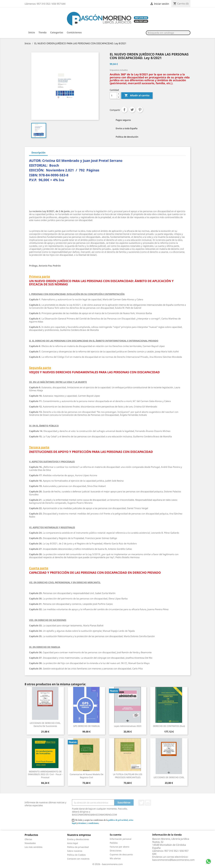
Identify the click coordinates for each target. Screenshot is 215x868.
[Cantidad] (113, 95)
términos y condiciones (88, 823)
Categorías (56, 32)
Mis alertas (115, 858)
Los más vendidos (33, 847)
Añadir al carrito (136, 96)
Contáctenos (74, 32)
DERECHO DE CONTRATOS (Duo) (169, 726)
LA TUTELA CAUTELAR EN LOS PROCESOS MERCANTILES (127, 776)
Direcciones (115, 850)
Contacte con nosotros (78, 858)
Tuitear (132, 110)
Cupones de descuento (121, 854)
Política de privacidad (78, 847)
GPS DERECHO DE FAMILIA (86, 726)
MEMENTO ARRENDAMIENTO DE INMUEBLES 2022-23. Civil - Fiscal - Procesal (45, 774)
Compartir (124, 110)
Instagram (148, 803)
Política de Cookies (76, 854)
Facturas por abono (119, 846)
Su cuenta (115, 834)
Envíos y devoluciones (78, 839)
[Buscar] (168, 33)
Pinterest (140, 110)
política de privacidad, (118, 820)
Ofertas (28, 839)
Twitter (141, 803)
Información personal (120, 838)
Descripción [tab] (38, 152)
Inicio (31, 32)
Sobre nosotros (74, 850)
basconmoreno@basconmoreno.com (173, 859)
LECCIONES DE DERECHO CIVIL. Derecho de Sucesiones (45, 724)
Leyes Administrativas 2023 (127, 726)
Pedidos (114, 842)
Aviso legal (72, 843)
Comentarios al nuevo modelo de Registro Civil (86, 776)
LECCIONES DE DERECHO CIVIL (169, 777)
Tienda (43, 32)
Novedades (30, 843)
